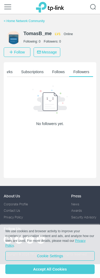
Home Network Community (24, 21)
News (75, 204)
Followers (83, 72)
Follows (60, 72)
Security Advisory (83, 217)
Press (76, 196)
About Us (12, 196)
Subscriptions (34, 72)
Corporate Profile (16, 204)
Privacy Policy (13, 217)
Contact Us (12, 211)
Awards (76, 211)
